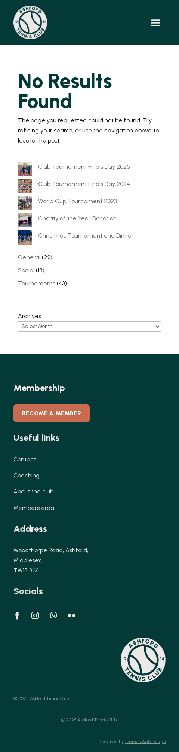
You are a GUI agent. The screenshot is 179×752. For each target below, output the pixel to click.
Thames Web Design (145, 741)
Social (26, 270)
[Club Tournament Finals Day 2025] (25, 170)
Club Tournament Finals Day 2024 (84, 183)
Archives (29, 316)
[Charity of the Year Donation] (25, 221)
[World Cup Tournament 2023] (25, 204)
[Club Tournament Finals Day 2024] (25, 187)
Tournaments (36, 283)
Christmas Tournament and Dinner (86, 235)
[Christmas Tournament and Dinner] (25, 239)
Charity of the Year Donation (77, 218)
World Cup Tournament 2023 (77, 201)
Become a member (51, 413)
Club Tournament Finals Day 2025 (84, 166)
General (29, 257)
